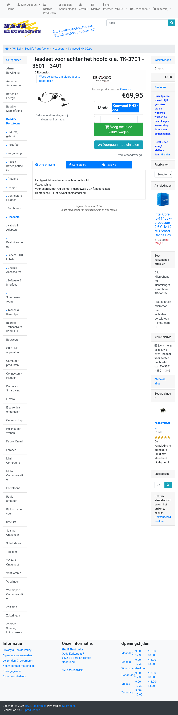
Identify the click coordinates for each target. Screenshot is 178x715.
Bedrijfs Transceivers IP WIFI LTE (14, 327)
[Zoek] (137, 22)
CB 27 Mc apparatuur (13, 350)
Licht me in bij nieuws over (163, 358)
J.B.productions (30, 710)
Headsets (58, 48)
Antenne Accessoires (13, 83)
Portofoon (13, 144)
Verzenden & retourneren (18, 660)
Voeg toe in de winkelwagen (118, 129)
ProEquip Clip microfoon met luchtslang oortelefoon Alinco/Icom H (163, 314)
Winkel (17, 48)
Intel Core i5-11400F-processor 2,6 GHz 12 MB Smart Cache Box (163, 224)
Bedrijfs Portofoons (36, 48)
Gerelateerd (77, 164)
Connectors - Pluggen (14, 198)
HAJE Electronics (35, 706)
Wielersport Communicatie (14, 594)
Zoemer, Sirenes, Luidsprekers (14, 628)
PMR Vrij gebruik (12, 134)
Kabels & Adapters (12, 227)
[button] (121, 9)
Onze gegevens (12, 671)
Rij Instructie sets (14, 511)
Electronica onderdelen (13, 409)
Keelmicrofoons (14, 243)
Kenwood (126, 89)
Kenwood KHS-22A (80, 48)
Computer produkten (12, 363)
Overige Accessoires (13, 270)
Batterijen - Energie (12, 96)
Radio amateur (11, 498)
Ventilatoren (13, 573)
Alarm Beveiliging (13, 70)
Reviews (109, 164)
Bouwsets (12, 339)
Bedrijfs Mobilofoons (14, 108)
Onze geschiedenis (14, 676)
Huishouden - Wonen (14, 431)
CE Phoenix (69, 706)
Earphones (13, 208)
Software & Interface (13, 282)
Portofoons (13, 488)
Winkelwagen (163, 60)
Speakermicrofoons (14, 298)
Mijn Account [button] (27, 4)
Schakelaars (13, 543)
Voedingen (12, 581)
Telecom (11, 551)
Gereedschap (14, 420)
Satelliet (11, 522)
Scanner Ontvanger (12, 532)
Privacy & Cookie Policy (17, 650)
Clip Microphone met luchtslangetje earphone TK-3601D (162, 283)
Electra (10, 399)
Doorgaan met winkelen (118, 145)
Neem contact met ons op (19, 665)
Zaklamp (11, 607)
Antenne (12, 178)
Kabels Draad (14, 441)
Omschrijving (45, 164)
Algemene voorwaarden (17, 655)
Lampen (11, 450)
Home (10, 7)
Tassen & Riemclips (12, 312)
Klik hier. (165, 154)
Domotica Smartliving (13, 388)
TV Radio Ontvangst (12, 562)
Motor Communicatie (14, 475)
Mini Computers (13, 460)
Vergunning (14, 153)
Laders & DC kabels (14, 257)
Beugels (12, 187)
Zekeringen (13, 615)
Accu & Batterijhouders (14, 166)
